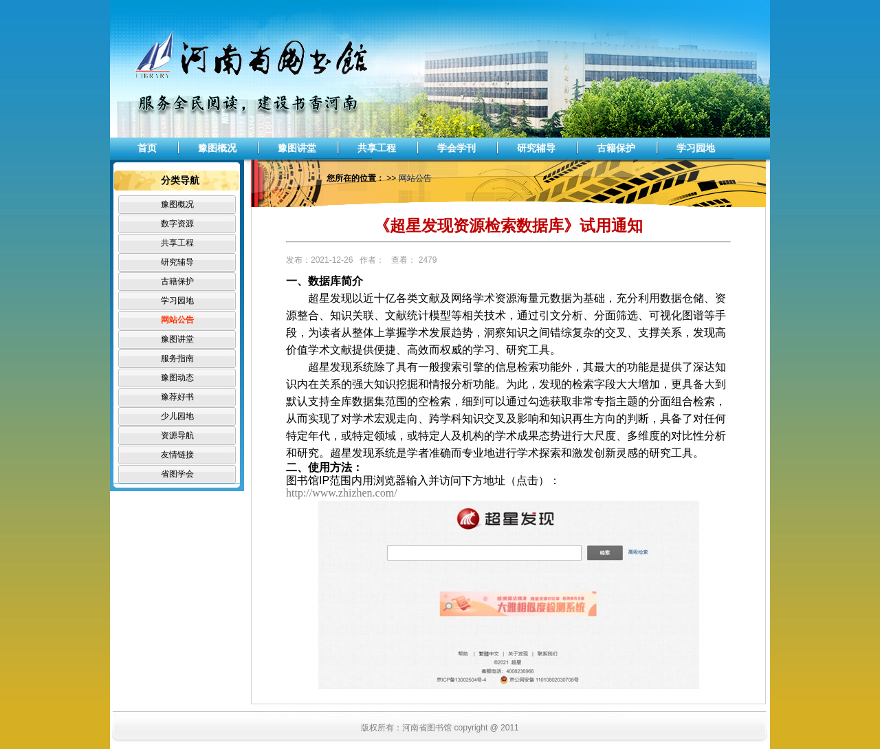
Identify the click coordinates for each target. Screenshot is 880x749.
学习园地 (695, 147)
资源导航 (177, 435)
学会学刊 (456, 147)
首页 (147, 147)
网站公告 (177, 320)
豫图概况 (217, 147)
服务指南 (177, 358)
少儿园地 (177, 416)
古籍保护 (616, 147)
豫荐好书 (177, 397)
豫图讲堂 (297, 147)
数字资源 (177, 223)
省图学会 (177, 474)
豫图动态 (177, 377)
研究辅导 (536, 147)
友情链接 (177, 454)
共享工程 (377, 147)
